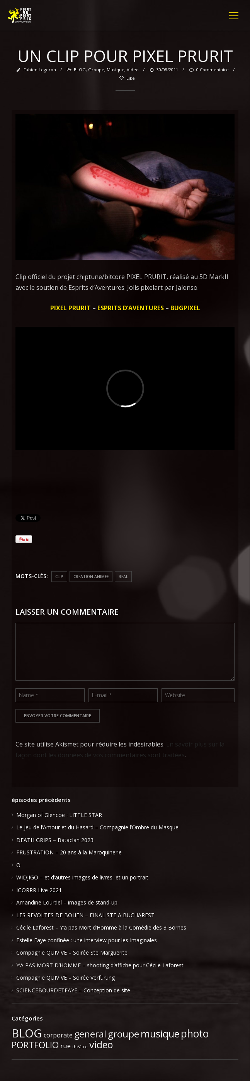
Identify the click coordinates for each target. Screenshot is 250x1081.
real (123, 576)
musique (115, 69)
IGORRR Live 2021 (39, 890)
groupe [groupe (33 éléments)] (123, 1033)
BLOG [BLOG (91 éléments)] (27, 1033)
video (133, 69)
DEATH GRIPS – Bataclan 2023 (55, 840)
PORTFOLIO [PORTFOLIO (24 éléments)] (35, 1045)
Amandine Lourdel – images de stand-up (66, 902)
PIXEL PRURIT (70, 308)
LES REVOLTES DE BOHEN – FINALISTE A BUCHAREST (85, 915)
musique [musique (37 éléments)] (160, 1033)
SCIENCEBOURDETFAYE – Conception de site (73, 990)
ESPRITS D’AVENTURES (130, 308)
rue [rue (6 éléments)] (65, 1045)
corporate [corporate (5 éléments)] (58, 1035)
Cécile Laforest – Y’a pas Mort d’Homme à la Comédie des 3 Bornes (101, 927)
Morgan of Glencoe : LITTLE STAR (59, 815)
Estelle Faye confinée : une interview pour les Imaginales (86, 940)
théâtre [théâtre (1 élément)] (80, 1046)
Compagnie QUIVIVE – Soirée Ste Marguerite (72, 952)
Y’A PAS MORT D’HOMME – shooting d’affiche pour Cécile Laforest (100, 965)
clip (59, 576)
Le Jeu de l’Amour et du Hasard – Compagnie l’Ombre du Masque (97, 827)
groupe (96, 69)
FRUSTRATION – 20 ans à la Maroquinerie (69, 852)
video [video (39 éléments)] (101, 1044)
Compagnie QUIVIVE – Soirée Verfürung (65, 977)
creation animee (91, 576)
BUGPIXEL (185, 308)
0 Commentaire (208, 69)
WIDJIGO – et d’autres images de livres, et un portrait (82, 877)
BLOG (80, 69)
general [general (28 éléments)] (90, 1034)
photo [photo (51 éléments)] (195, 1034)
